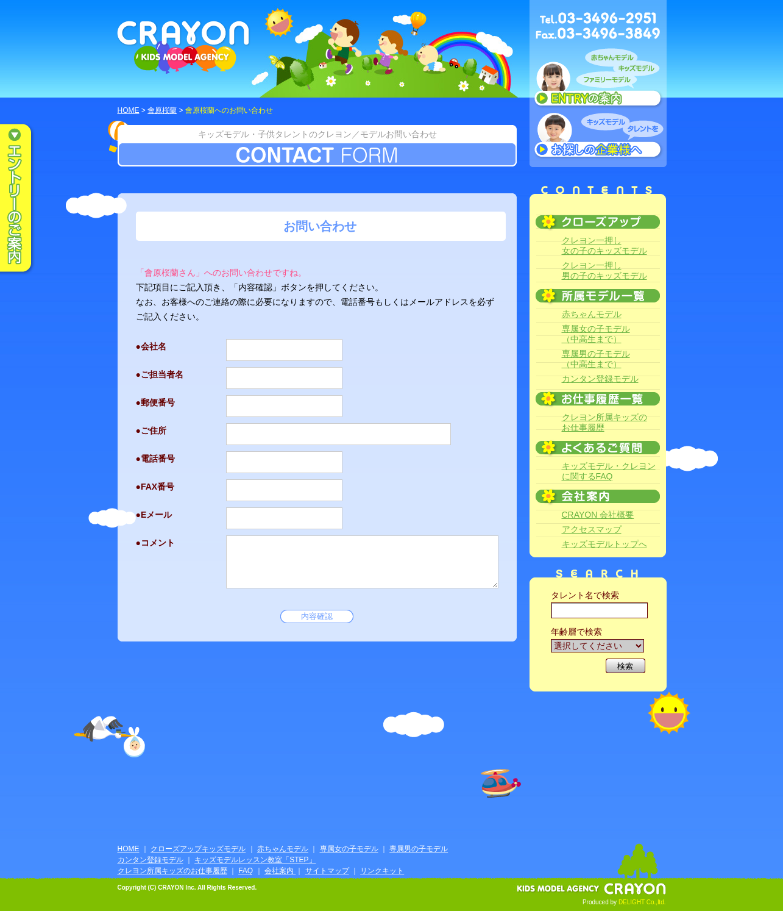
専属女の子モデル (349, 849)
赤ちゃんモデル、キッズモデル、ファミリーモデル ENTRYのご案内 (598, 80)
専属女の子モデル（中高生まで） (596, 334)
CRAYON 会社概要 (598, 515)
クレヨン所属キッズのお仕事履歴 (604, 422)
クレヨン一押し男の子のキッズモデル (604, 270)
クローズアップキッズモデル (198, 849)
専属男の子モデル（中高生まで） (596, 359)
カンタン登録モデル (600, 379)
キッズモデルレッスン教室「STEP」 (255, 860)
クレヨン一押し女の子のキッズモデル (604, 245)
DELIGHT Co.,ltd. (642, 902)
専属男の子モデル (418, 849)
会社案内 (280, 870)
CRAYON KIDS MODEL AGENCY (183, 47)
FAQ (245, 870)
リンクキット (382, 870)
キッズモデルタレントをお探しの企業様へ (598, 136)
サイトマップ (327, 870)
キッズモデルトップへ (604, 544)
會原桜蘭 (162, 110)
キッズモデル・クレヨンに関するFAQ (609, 471)
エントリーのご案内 (24, 199)
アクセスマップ (592, 529)
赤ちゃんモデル (592, 314)
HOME (129, 110)
